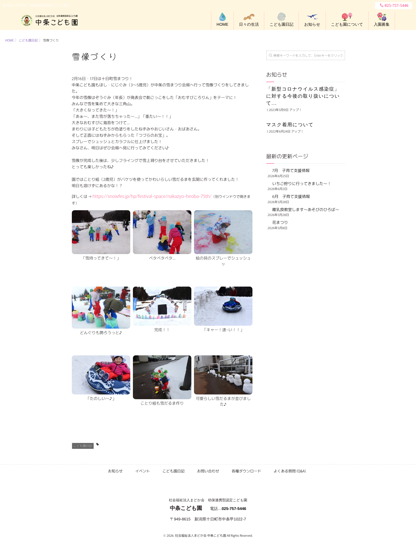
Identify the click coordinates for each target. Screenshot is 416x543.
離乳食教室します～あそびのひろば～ (305, 209)
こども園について (347, 24)
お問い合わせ (208, 471)
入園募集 (382, 24)
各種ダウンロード (246, 471)
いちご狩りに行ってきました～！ (301, 183)
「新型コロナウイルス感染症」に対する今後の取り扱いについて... (303, 96)
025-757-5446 (393, 5)
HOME (222, 24)
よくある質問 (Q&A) (290, 471)
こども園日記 (281, 24)
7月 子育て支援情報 (291, 170)
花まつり (282, 222)
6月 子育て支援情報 (291, 196)
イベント (142, 471)
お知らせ (312, 24)
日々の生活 (249, 24)
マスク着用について (290, 124)
